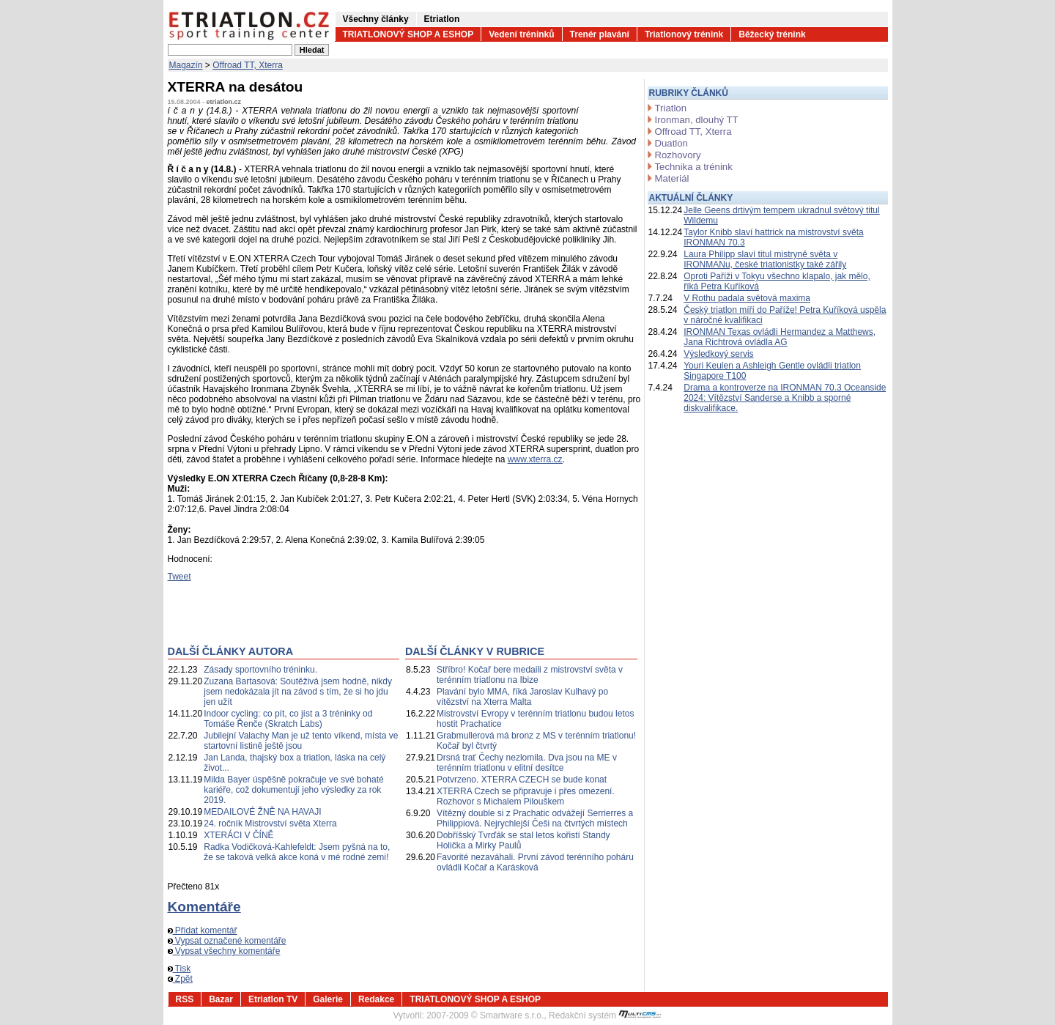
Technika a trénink (694, 166)
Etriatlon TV (272, 999)
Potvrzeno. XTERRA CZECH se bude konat (522, 779)
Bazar (221, 999)
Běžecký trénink (771, 34)
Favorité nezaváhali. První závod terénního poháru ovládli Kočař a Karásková (535, 862)
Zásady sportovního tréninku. (260, 670)
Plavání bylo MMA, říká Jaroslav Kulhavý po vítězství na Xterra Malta (522, 697)
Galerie (328, 999)
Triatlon (670, 108)
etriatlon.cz (224, 102)
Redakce (376, 999)
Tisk (179, 968)
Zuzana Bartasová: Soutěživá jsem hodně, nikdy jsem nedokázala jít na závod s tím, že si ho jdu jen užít (298, 691)
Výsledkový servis (718, 354)
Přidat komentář (202, 930)
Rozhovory (678, 154)
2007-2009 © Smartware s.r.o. (485, 1015)
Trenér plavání (599, 34)
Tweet (179, 576)
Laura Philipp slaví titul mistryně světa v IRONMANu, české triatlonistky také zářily (765, 259)
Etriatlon (442, 19)
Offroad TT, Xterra (247, 65)
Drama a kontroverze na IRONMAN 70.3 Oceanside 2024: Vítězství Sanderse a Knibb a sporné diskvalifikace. (785, 397)
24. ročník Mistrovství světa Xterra (270, 823)
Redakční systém (605, 1015)
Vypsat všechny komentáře (224, 951)
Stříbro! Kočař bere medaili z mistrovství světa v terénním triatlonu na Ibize (530, 675)
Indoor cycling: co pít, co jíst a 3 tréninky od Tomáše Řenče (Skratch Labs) (288, 718)
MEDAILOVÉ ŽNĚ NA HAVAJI (262, 812)
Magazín (186, 65)
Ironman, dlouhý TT (696, 119)
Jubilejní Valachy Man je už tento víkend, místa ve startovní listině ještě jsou (301, 740)
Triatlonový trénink (684, 34)
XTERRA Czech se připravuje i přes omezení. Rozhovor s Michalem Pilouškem (526, 796)
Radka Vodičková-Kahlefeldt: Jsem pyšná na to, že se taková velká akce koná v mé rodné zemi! (297, 852)
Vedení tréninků (521, 34)
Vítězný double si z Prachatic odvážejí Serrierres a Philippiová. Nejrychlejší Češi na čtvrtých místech (535, 818)
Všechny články (376, 19)
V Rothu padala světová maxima (747, 298)
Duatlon (671, 143)
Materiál (672, 178)
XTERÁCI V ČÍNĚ (238, 835)
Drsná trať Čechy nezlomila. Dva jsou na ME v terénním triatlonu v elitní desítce (527, 762)
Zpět (180, 979)
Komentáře (204, 906)
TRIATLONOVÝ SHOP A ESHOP (408, 34)
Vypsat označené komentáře (227, 941)
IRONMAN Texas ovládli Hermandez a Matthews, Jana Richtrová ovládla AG (780, 337)
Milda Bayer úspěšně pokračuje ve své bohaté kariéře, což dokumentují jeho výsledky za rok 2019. (293, 789)
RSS (185, 999)
